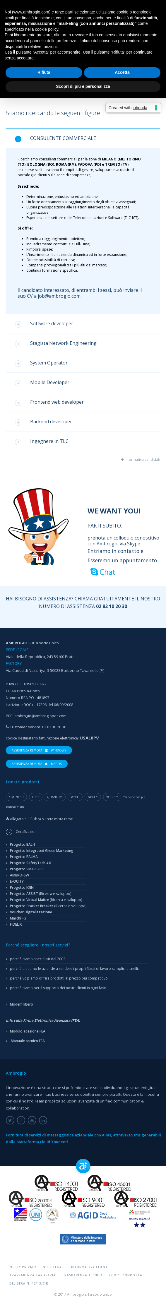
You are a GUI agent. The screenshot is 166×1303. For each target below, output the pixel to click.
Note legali (54, 1267)
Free (35, 797)
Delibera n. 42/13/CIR (28, 1283)
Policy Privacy (22, 1267)
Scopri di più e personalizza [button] (83, 86)
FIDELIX (16, 924)
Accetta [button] (122, 72)
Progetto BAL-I (22, 844)
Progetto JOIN (22, 887)
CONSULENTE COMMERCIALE (55, 138)
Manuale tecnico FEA (28, 1040)
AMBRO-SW (19, 875)
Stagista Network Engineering (56, 343)
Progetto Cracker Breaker (48, 905)
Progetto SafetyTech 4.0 (30, 862)
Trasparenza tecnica (82, 1275)
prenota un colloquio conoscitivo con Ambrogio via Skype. (124, 548)
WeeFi (75, 797)
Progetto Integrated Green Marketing (41, 850)
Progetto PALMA (24, 856)
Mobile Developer (42, 382)
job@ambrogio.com (59, 296)
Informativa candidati (142, 459)
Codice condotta (125, 1275)
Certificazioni (26, 831)
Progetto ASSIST (40, 893)
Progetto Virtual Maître (46, 899)
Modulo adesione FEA (27, 1031)
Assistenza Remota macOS (37, 763)
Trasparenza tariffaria (32, 1275)
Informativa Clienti (90, 1267)
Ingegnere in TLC (42, 441)
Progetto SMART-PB (27, 869)
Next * (93, 797)
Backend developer (43, 422)
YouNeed (16, 797)
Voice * (112, 797)
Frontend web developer (49, 402)
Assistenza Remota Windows (39, 750)
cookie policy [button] (46, 29)
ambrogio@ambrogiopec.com (40, 715)
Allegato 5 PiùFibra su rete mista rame (39, 818)
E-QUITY (17, 881)
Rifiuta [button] (43, 72)
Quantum (54, 797)
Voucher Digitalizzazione (31, 912)
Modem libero (21, 1004)
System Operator (41, 363)
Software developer (44, 324)
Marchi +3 (18, 918)
